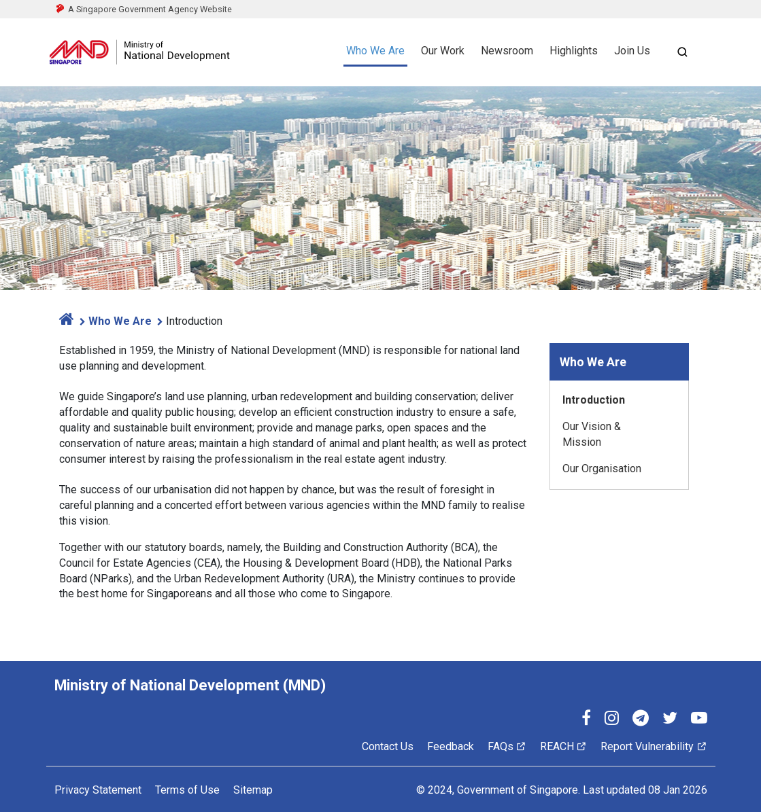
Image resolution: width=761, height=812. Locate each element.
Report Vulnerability (654, 746)
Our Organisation (601, 468)
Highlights (573, 50)
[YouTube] (699, 719)
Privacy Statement (97, 789)
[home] (66, 321)
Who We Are (375, 50)
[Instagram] (612, 719)
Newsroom (507, 50)
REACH (563, 746)
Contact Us (387, 746)
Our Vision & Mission (591, 434)
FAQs (507, 746)
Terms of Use (187, 789)
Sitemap (253, 789)
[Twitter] (669, 719)
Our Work (442, 50)
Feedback (450, 746)
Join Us (632, 50)
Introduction (593, 399)
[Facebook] (586, 719)
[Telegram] (640, 719)
